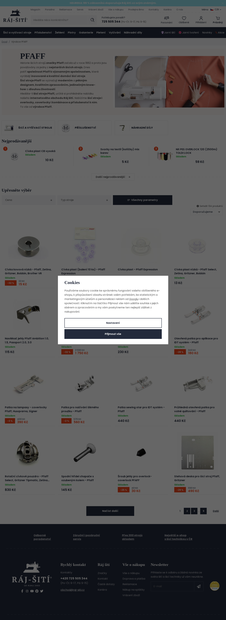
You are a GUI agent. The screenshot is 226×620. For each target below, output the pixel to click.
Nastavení (113, 323)
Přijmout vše (113, 334)
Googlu (133, 299)
